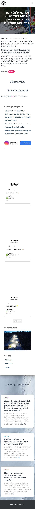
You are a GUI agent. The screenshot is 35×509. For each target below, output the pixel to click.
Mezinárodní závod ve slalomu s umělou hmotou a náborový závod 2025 (16, 441)
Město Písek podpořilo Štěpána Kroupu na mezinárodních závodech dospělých (15, 476)
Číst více (23, 424)
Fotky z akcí (8, 363)
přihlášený (11, 96)
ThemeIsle (22, 504)
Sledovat (25, 143)
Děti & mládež (9, 360)
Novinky (11, 71)
